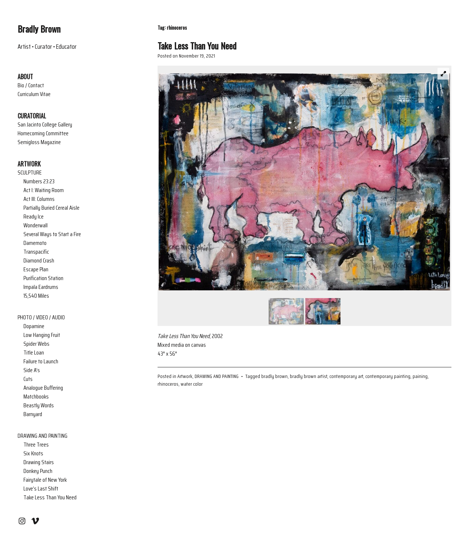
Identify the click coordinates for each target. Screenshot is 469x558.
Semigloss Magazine (39, 142)
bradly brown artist (308, 376)
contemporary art (346, 376)
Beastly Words (38, 405)
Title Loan (33, 352)
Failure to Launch (40, 361)
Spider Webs (36, 343)
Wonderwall (35, 225)
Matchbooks (36, 396)
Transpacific (36, 251)
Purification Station (43, 278)
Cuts (28, 379)
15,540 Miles (36, 295)
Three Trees (36, 444)
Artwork (184, 376)
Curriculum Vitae (34, 94)
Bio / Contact (31, 85)
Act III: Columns (39, 199)
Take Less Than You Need (50, 497)
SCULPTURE (30, 172)
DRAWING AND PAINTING (42, 436)
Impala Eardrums (40, 287)
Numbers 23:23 (39, 181)
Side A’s (31, 370)
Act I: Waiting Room (43, 190)
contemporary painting (387, 376)
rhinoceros (168, 384)
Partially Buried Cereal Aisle (51, 207)
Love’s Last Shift (40, 488)
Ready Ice (33, 216)
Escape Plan (35, 269)
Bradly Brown (39, 28)
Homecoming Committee (43, 133)
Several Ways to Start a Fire (52, 234)
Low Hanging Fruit (41, 335)
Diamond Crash (38, 260)
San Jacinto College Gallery (45, 124)
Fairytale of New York (45, 480)
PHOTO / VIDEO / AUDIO (41, 317)
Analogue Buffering (43, 387)
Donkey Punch (37, 471)
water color (192, 384)
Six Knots (33, 453)
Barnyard (32, 414)
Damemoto (35, 243)
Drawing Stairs (38, 462)
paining (420, 376)
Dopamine (33, 326)
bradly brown (274, 376)
